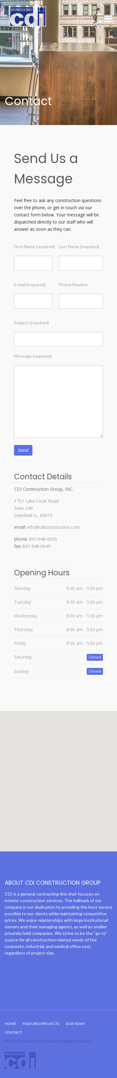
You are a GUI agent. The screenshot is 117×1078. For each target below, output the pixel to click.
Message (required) (33, 356)
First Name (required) (34, 246)
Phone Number (73, 284)
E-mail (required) (30, 284)
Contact (13, 1032)
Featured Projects (40, 1023)
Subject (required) (31, 322)
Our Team (75, 1023)
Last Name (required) (79, 246)
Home (10, 1023)
